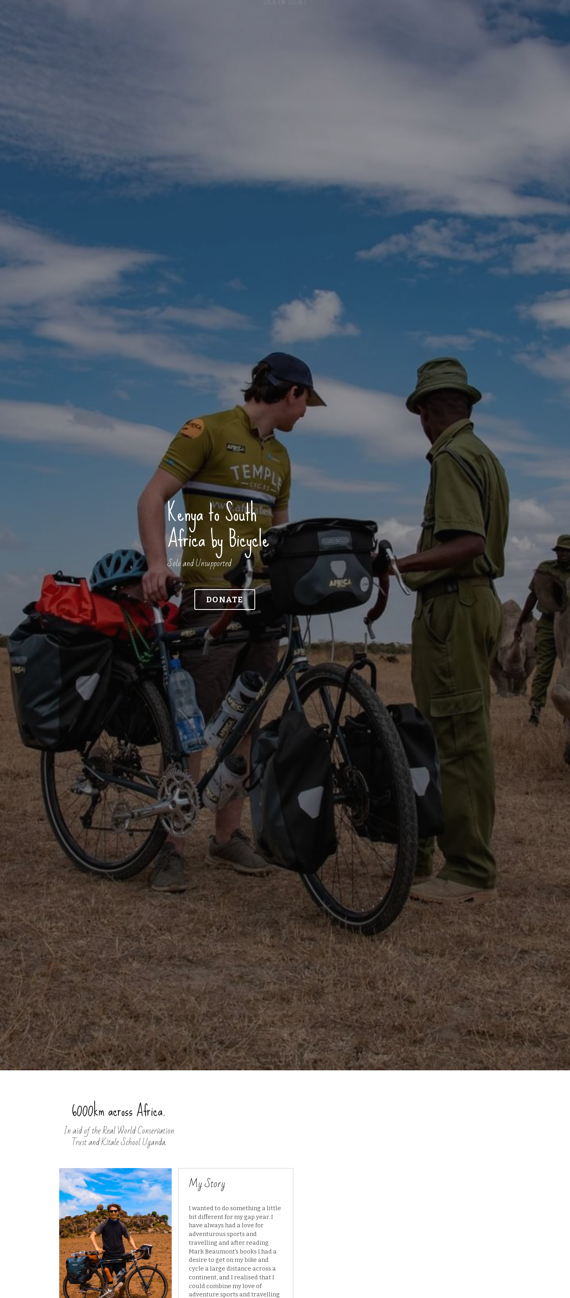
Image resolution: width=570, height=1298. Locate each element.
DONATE (162, 586)
